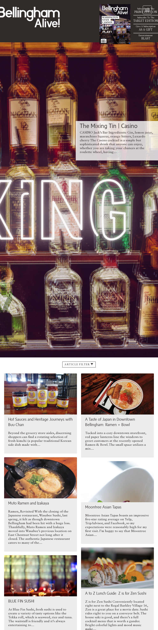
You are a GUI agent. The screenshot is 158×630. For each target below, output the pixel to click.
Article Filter (79, 364)
